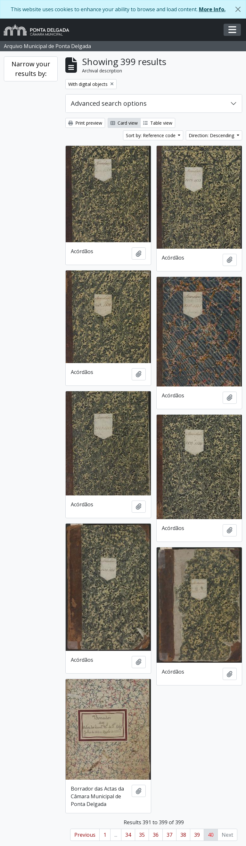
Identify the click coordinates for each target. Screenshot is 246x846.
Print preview (85, 123)
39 (197, 834)
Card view (124, 123)
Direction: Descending (212, 135)
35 (142, 834)
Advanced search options (109, 103)
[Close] (238, 9)
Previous (84, 834)
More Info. (212, 9)
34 (128, 834)
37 (169, 834)
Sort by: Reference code (151, 135)
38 (183, 834)
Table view (157, 123)
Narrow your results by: (31, 69)
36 (156, 834)
